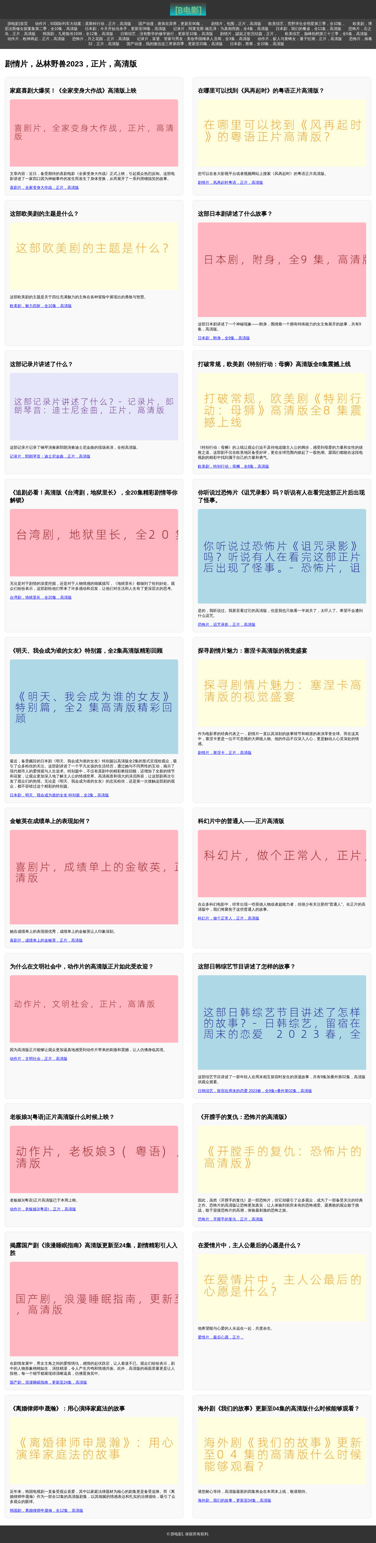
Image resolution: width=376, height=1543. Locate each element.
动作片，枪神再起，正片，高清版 (36, 39)
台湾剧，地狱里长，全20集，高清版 (41, 597)
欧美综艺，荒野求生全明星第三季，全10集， (307, 24)
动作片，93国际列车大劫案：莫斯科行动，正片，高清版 (83, 24)
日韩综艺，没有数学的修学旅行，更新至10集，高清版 (166, 34)
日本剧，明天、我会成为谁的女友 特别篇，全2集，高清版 (59, 795)
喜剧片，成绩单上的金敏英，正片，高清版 (46, 940)
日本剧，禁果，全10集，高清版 (257, 44)
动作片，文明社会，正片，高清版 (38, 1059)
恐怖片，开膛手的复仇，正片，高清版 (230, 1219)
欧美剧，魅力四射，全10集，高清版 (41, 306)
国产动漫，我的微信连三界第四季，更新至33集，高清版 (175, 44)
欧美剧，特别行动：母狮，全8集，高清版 (233, 466)
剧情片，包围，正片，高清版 (236, 24)
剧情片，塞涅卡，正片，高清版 (225, 753)
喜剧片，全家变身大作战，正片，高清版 (44, 187)
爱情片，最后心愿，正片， (221, 1337)
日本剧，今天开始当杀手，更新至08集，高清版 (125, 29)
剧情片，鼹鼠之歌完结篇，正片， (249, 34)
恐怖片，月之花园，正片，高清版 (101, 39)
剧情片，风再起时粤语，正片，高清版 (230, 182)
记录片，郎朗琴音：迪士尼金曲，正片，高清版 (50, 456)
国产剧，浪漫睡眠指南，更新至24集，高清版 (48, 1382)
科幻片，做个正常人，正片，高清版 (228, 918)
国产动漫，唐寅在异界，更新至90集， (171, 24)
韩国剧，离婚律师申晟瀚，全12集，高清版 (46, 1510)
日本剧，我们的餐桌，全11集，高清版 (308, 29)
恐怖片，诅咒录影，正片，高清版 (226, 624)
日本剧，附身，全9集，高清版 (224, 338)
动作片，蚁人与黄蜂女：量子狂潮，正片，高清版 (300, 39)
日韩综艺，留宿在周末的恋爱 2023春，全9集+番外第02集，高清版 (255, 1091)
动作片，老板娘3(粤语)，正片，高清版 (43, 1209)
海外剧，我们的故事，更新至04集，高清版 (234, 1500)
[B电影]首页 (18, 24)
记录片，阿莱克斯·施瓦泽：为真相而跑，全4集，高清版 (220, 29)
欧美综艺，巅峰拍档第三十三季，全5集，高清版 (326, 34)
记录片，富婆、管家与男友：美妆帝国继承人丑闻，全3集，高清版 (193, 39)
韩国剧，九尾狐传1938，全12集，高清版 (78, 34)
